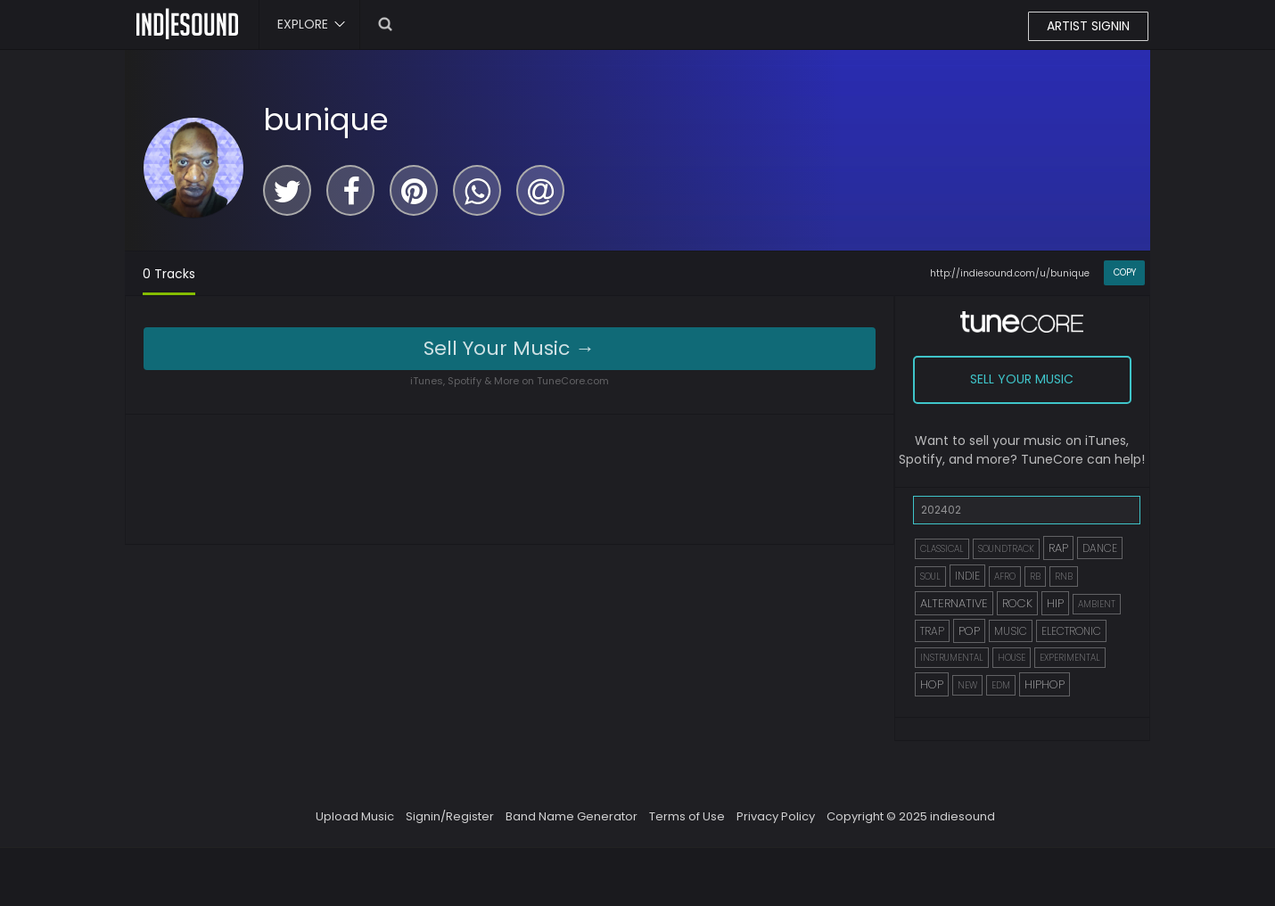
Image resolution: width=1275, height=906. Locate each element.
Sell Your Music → (509, 348)
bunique (326, 119)
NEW (967, 685)
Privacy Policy (775, 816)
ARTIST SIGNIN (1088, 26)
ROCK (1017, 603)
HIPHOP (1044, 684)
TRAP (932, 630)
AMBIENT (1096, 604)
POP (969, 630)
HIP (1055, 603)
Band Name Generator (572, 816)
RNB (1064, 576)
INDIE (967, 575)
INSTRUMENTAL (951, 657)
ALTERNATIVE (954, 603)
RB (1035, 576)
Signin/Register (450, 816)
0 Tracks (169, 274)
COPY (1125, 272)
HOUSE (1011, 657)
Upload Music (355, 816)
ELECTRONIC (1071, 630)
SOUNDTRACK (1006, 549)
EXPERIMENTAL (1070, 657)
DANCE (1099, 548)
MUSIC (1010, 630)
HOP (931, 684)
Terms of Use (687, 816)
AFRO (1005, 576)
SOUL (930, 576)
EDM (1000, 685)
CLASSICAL (942, 549)
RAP (1058, 547)
